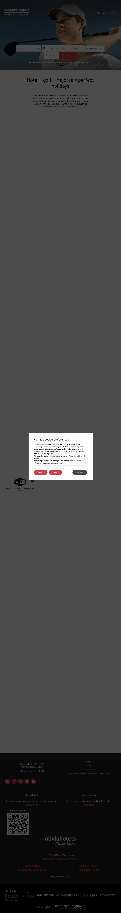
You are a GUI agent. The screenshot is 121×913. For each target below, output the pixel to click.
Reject (55, 472)
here (44, 461)
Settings (79, 472)
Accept (41, 472)
